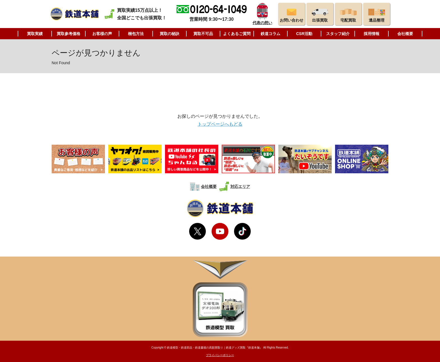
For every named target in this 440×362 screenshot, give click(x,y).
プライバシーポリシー (220, 355)
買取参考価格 (68, 33)
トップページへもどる (220, 124)
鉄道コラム (270, 33)
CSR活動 (304, 33)
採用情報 (371, 33)
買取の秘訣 (169, 33)
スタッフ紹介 (338, 33)
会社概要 (405, 33)
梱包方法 (136, 33)
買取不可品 (203, 33)
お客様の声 (102, 33)
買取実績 (35, 33)
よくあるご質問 (237, 33)
